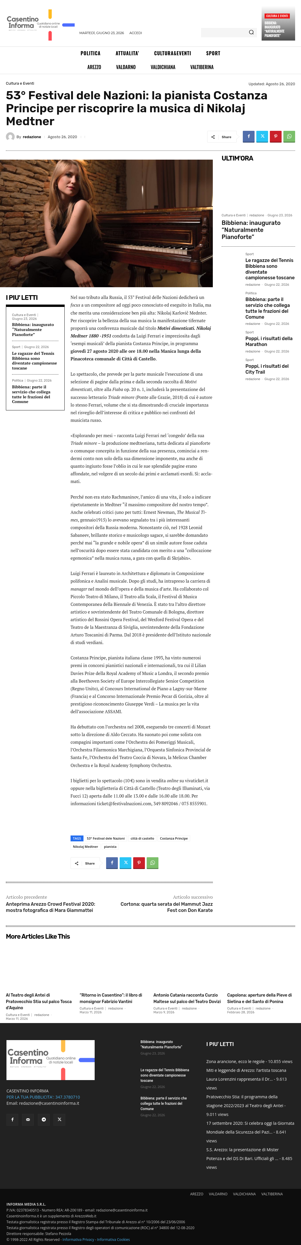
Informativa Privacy (78, 1239)
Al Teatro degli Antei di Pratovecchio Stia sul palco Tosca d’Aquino (34, 1001)
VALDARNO (218, 1193)
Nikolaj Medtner (85, 846)
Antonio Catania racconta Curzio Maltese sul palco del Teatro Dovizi (186, 1001)
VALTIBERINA (272, 1193)
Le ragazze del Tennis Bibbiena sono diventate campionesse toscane (34, 360)
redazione (32, 137)
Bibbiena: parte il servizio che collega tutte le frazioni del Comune (31, 394)
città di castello (142, 838)
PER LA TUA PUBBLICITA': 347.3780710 (43, 1097)
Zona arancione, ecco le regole (235, 1061)
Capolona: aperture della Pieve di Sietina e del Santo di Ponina (258, 1001)
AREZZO (196, 1193)
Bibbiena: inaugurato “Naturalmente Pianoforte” (274, 29)
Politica (17, 380)
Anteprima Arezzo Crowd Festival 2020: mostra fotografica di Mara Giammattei (50, 907)
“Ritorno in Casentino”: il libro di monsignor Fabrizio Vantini (113, 1001)
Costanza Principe (174, 838)
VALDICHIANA (244, 1193)
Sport (16, 347)
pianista (110, 846)
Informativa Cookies (113, 1239)
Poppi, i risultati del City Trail (268, 340)
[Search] (251, 32)
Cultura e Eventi (277, 16)
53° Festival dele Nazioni (106, 838)
